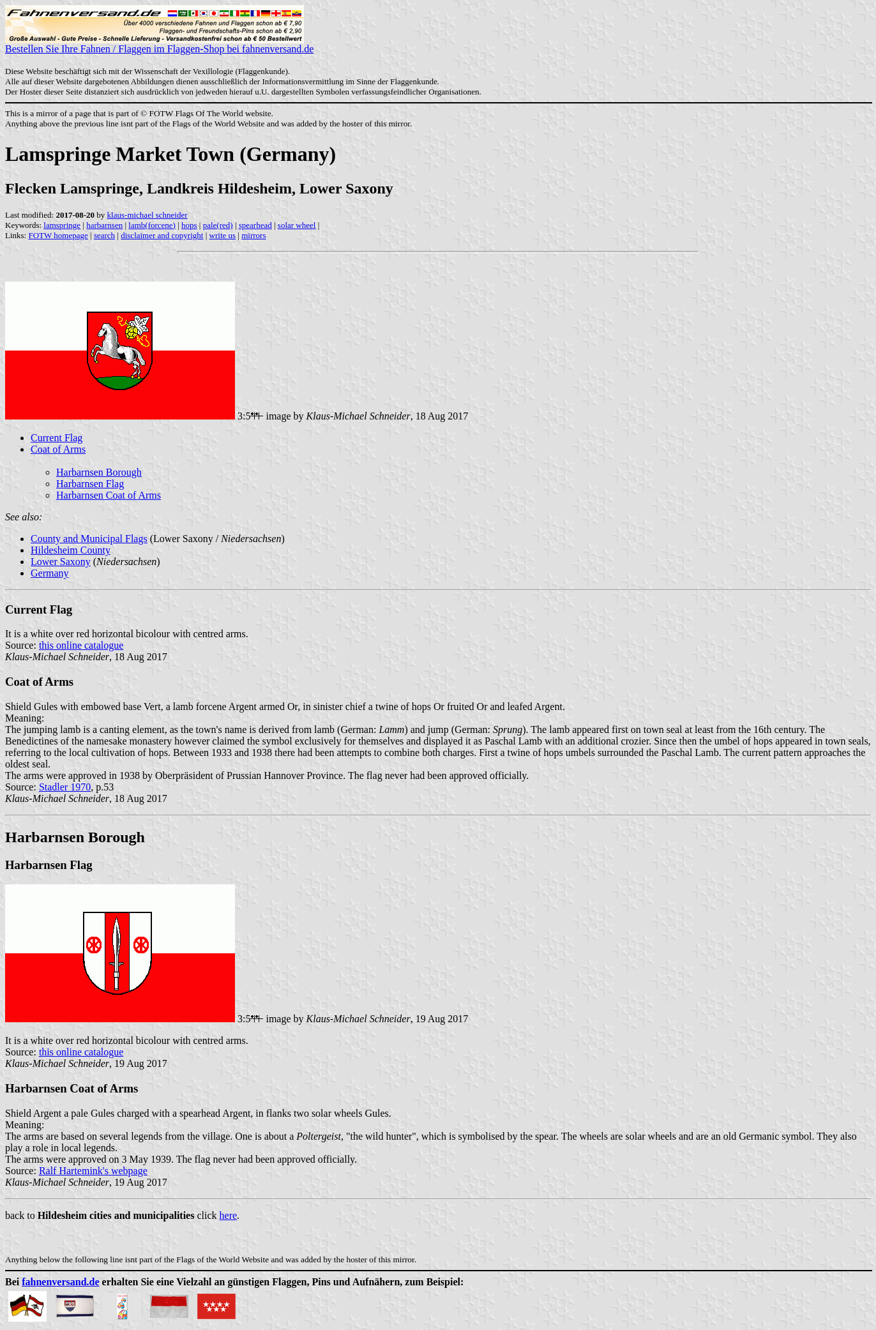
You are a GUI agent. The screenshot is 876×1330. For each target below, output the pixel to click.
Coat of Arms (58, 449)
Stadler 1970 (65, 787)
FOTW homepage (57, 235)
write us (222, 235)
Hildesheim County (70, 550)
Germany (50, 573)
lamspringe (61, 225)
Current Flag (56, 437)
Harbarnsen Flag (90, 483)
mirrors (253, 235)
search (104, 235)
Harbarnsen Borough (99, 472)
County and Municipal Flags (89, 538)
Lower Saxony (61, 561)
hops (189, 225)
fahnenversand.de (60, 1281)
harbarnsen (104, 225)
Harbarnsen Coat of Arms (108, 495)
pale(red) (218, 225)
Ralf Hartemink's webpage (93, 1170)
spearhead (255, 225)
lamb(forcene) (152, 225)
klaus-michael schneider (147, 215)
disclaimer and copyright (162, 235)
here (229, 1215)
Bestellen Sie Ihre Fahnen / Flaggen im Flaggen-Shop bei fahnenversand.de (159, 44)
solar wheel (297, 225)
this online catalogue (81, 645)
